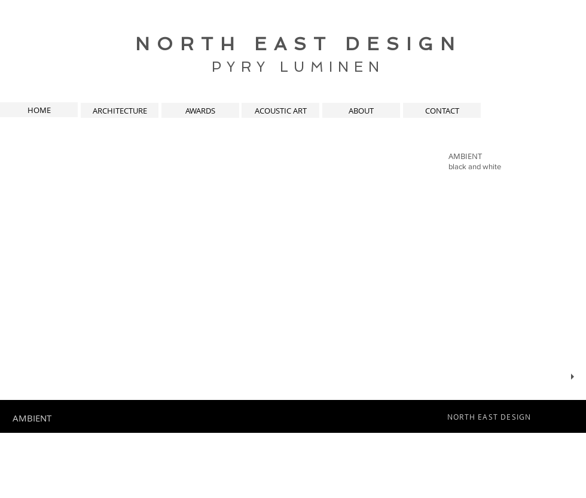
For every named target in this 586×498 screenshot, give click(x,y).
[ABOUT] (361, 110)
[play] (574, 376)
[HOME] (39, 109)
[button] (293, 266)
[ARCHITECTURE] (119, 110)
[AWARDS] (200, 110)
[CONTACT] (442, 110)
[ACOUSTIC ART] (280, 110)
